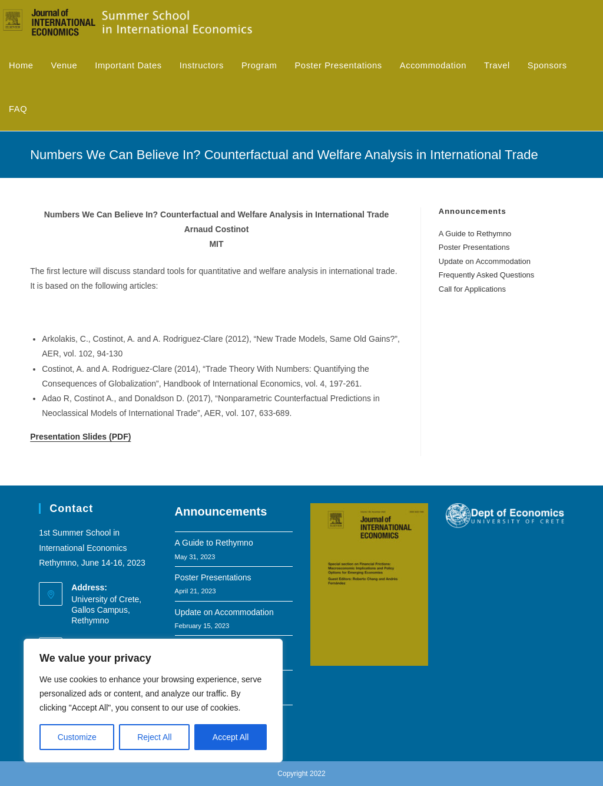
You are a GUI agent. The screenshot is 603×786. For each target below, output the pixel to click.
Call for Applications (472, 289)
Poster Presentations (474, 247)
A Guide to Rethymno (475, 233)
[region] (153, 700)
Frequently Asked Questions (487, 274)
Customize (77, 737)
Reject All (154, 737)
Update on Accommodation (485, 261)
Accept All (231, 737)
